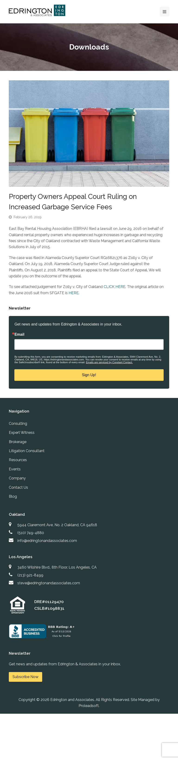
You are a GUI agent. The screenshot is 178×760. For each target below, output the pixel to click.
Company (17, 478)
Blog (13, 496)
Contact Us (18, 487)
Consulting (18, 423)
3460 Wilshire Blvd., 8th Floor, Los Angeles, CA (57, 567)
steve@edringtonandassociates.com (48, 583)
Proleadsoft (89, 706)
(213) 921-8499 (30, 575)
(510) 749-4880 (30, 533)
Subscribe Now (25, 677)
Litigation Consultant (26, 451)
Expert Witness (22, 432)
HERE (74, 293)
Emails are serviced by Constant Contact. (109, 362)
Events (15, 469)
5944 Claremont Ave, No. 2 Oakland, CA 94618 (57, 525)
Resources (18, 460)
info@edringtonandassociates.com (47, 540)
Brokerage (17, 442)
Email (19, 334)
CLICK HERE (114, 287)
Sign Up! (89, 375)
